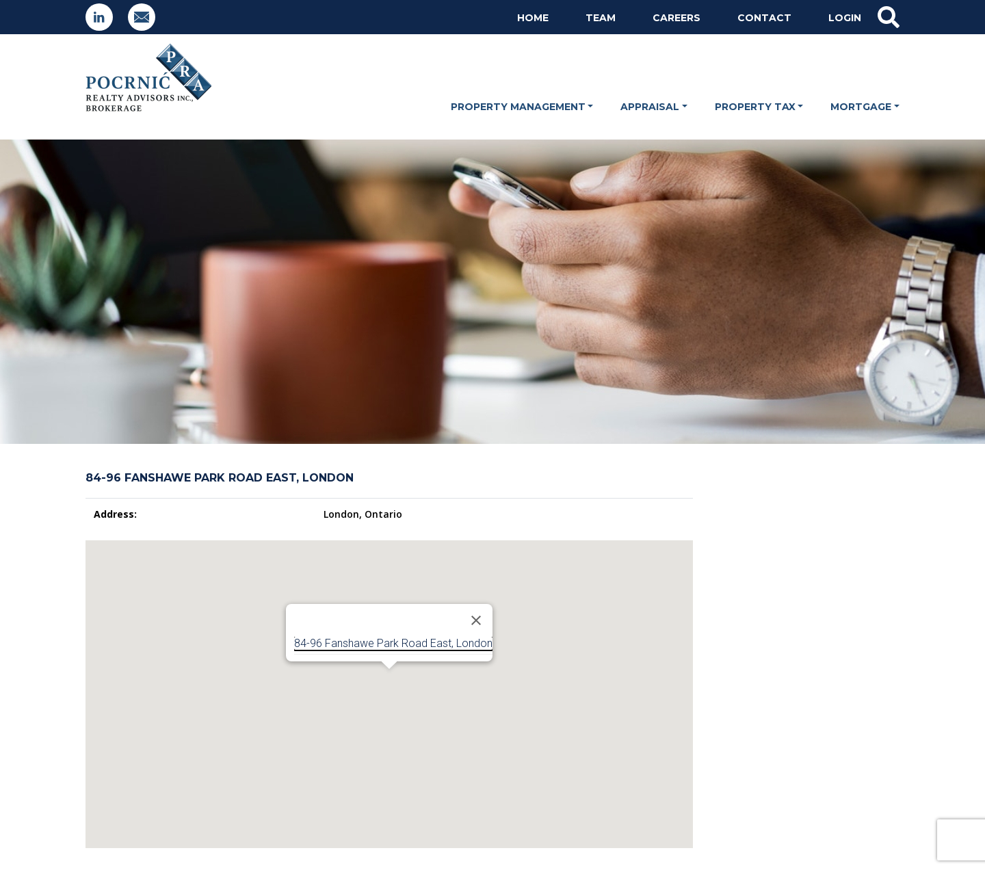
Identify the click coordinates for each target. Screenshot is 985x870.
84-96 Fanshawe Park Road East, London (393, 643)
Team (601, 18)
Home (533, 18)
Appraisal (649, 107)
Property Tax (755, 107)
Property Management (518, 107)
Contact (764, 18)
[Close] (476, 620)
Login (844, 18)
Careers (676, 18)
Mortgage (860, 107)
